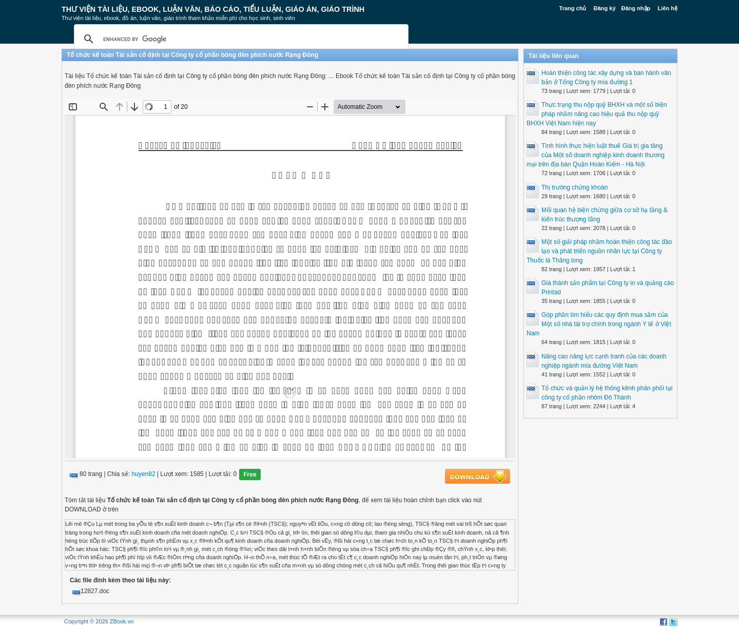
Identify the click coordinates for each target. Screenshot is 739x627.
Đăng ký (605, 8)
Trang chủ (573, 8)
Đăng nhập (636, 8)
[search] (239, 39)
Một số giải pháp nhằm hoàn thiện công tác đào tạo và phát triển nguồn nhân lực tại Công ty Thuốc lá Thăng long (599, 251)
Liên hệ (667, 8)
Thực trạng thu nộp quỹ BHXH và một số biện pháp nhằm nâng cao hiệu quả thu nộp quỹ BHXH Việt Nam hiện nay (597, 114)
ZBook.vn (121, 621)
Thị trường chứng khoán (574, 187)
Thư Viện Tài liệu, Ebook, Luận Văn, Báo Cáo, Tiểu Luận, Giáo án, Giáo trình (213, 9)
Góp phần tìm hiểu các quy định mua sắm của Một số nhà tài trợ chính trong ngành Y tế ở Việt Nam (599, 324)
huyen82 (143, 474)
